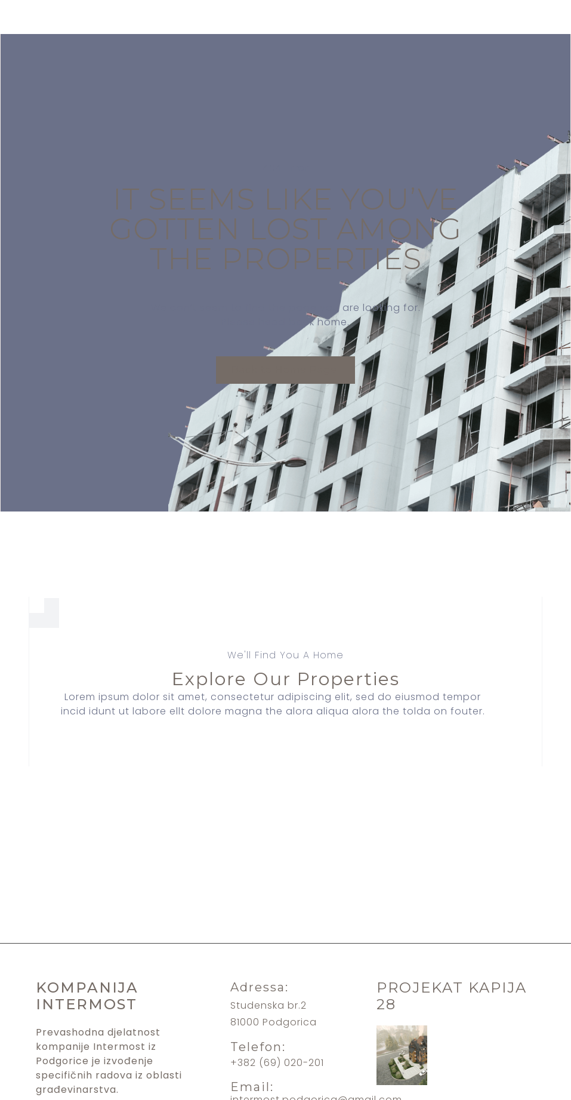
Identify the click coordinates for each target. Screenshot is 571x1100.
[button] (285, 370)
